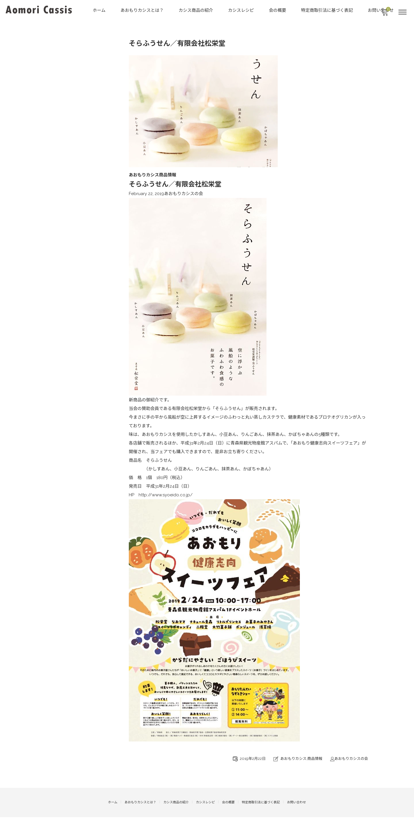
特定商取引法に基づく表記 (327, 10)
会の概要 (278, 10)
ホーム (99, 10)
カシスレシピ (241, 10)
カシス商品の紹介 (196, 10)
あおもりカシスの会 (183, 195)
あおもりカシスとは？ (142, 10)
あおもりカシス (293, 760)
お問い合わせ (296, 803)
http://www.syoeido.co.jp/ (166, 496)
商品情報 (314, 760)
